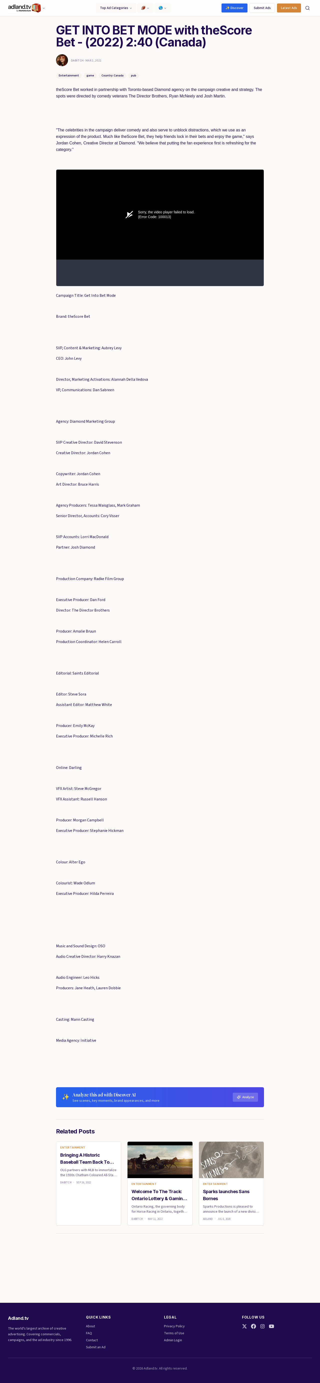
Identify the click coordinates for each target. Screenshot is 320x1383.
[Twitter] (244, 1326)
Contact (92, 1340)
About (90, 1326)
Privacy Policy (174, 1326)
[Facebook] (253, 1326)
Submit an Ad (96, 1347)
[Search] (307, 7)
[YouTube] (271, 1326)
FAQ (89, 1333)
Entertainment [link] (72, 1148)
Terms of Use (174, 1333)
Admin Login (173, 1340)
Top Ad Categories (116, 7)
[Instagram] (262, 1326)
